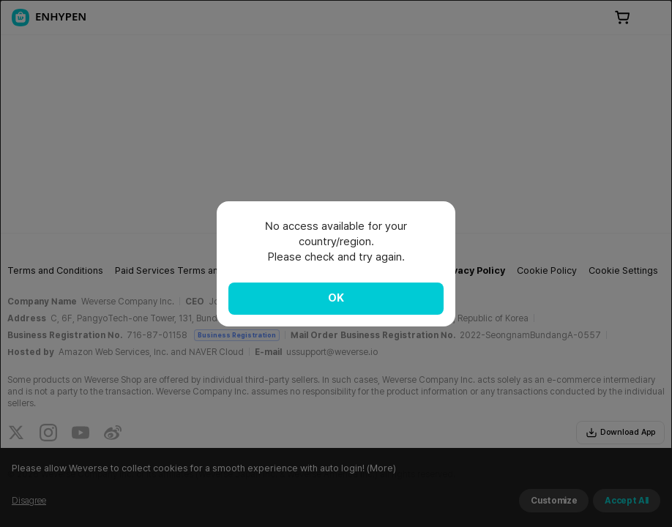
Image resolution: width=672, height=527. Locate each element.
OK (336, 297)
